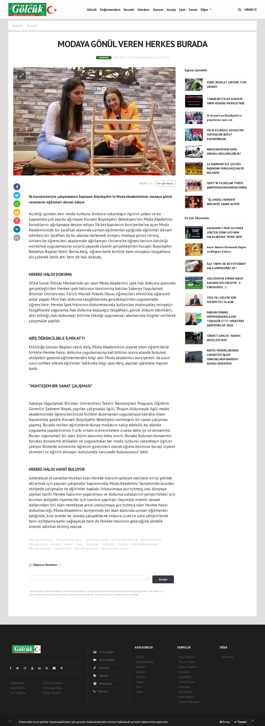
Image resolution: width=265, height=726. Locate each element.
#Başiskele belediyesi (69, 540)
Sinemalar (184, 687)
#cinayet (56, 544)
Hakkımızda (17, 683)
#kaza (79, 544)
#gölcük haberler (151, 540)
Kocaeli (129, 9)
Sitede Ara (227, 657)
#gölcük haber (63, 548)
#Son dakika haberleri (145, 544)
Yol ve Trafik (186, 662)
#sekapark (108, 544)
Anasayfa (17, 25)
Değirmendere (110, 9)
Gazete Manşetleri (189, 702)
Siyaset (158, 9)
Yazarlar (101, 668)
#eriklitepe (92, 544)
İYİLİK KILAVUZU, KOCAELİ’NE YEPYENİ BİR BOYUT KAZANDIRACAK (225, 134)
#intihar (68, 544)
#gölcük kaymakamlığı (124, 540)
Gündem (143, 9)
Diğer (205, 9)
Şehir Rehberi (186, 697)
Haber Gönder (52, 693)
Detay (225, 722)
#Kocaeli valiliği (38, 544)
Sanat (193, 9)
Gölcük (92, 9)
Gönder (163, 579)
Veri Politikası (18, 693)
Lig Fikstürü (185, 677)
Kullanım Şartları (53, 683)
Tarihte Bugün (186, 682)
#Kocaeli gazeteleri (86, 548)
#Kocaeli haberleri (40, 548)
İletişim (100, 691)
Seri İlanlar (185, 692)
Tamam (240, 722)
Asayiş (171, 9)
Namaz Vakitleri (187, 667)
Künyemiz (102, 683)
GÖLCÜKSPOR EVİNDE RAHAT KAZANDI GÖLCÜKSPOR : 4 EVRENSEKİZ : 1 (225, 283)
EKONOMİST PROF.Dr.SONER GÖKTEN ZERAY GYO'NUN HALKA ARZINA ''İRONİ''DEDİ (225, 232)
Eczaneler (184, 672)
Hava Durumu (186, 657)
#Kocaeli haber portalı (114, 548)
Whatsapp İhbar (52, 688)
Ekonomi (32, 25)
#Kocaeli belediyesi (41, 540)
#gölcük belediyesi (96, 540)
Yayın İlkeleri (18, 688)
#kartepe (123, 544)
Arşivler (100, 675)
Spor (182, 9)
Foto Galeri (103, 652)
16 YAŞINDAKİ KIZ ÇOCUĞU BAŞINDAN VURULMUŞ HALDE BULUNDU (225, 168)
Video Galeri (104, 660)
